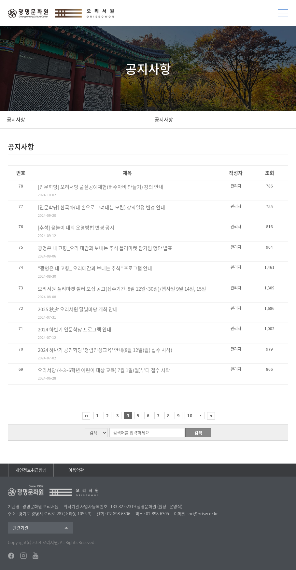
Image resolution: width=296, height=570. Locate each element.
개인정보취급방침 (31, 470)
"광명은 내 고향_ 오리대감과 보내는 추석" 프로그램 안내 (95, 268)
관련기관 (20, 527)
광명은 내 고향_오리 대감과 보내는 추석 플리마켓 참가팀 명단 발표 (105, 248)
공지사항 (16, 119)
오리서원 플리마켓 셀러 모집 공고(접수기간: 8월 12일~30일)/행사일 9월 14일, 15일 (122, 288)
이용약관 (76, 470)
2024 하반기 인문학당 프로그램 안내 (74, 329)
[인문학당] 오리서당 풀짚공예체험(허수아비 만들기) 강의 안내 (100, 186)
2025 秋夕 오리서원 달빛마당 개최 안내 (78, 309)
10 (189, 415)
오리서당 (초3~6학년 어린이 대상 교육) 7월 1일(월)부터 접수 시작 (104, 370)
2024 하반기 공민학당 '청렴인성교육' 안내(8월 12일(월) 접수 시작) (105, 350)
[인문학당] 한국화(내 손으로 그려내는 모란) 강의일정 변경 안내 (101, 207)
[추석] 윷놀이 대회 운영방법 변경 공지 (76, 227)
